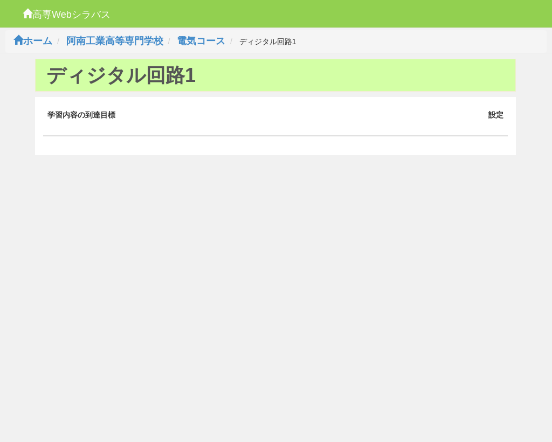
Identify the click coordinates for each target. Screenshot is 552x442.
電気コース (201, 41)
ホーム (32, 41)
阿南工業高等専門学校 (114, 41)
